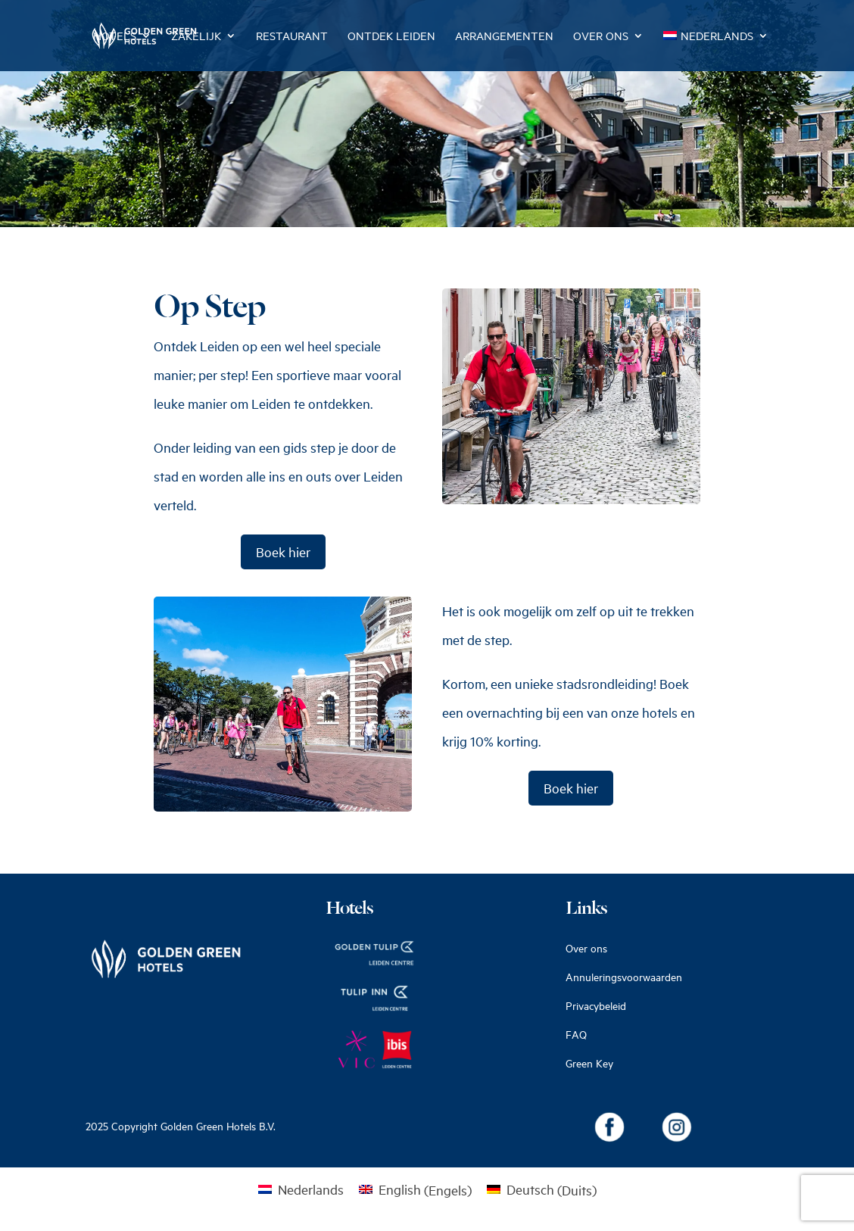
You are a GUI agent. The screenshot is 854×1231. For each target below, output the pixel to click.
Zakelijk (196, 36)
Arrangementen (504, 36)
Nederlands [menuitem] (311, 1189)
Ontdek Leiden (391, 36)
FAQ (576, 1034)
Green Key (589, 1063)
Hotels (114, 36)
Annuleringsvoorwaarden (624, 977)
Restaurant (292, 36)
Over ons (600, 36)
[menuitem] (715, 50)
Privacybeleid (596, 1006)
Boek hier (283, 552)
